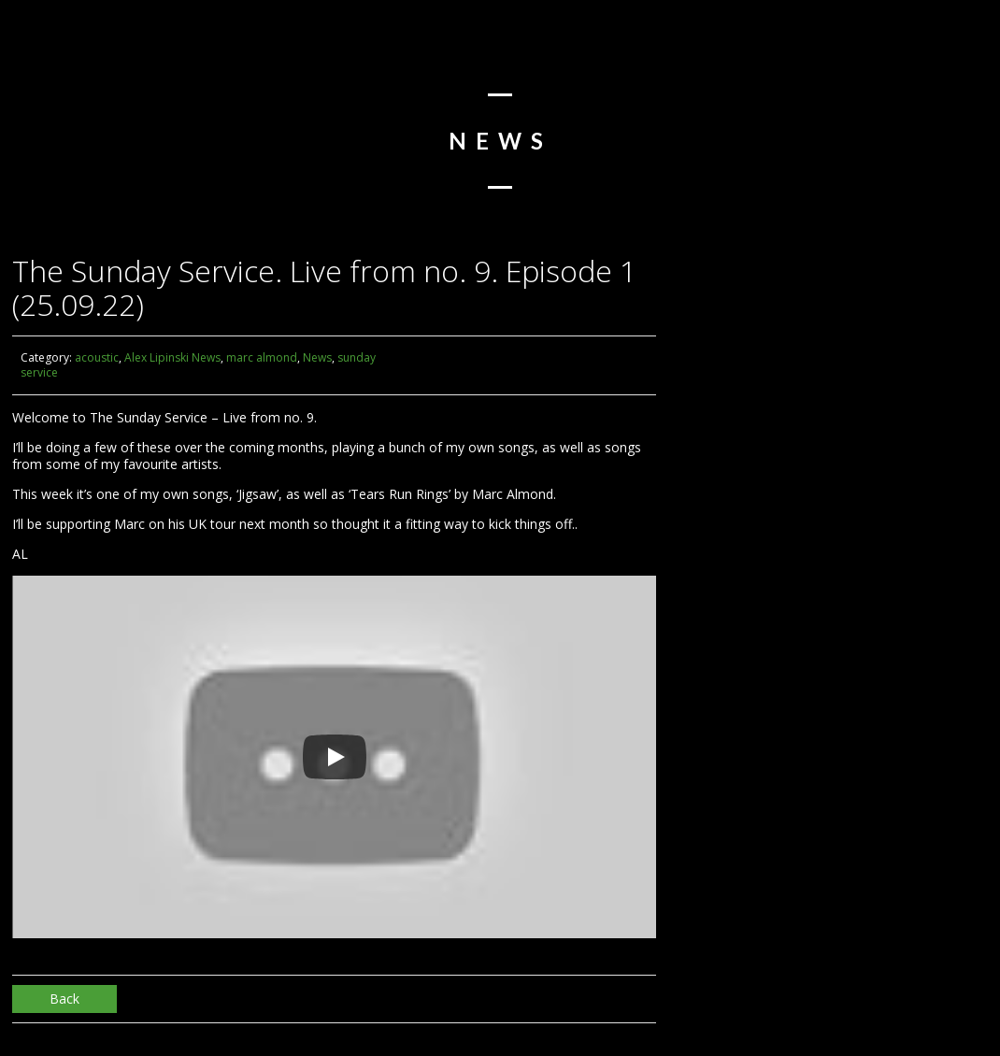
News (317, 357)
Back (64, 998)
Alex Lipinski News (172, 357)
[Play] (334, 757)
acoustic (97, 357)
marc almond (261, 357)
